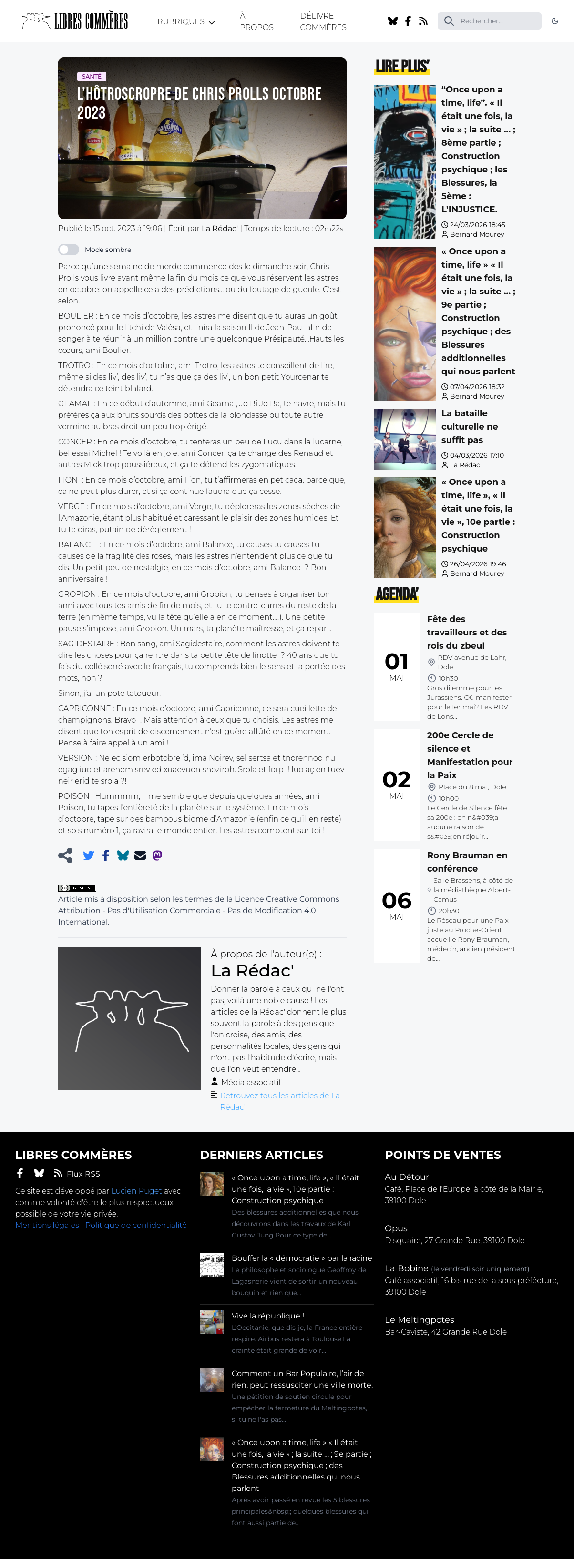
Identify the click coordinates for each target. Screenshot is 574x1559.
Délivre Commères (323, 21)
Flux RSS (76, 1173)
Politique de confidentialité (136, 1225)
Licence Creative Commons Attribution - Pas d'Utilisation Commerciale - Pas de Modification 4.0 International (198, 910)
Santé (92, 76)
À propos (257, 21)
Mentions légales (47, 1225)
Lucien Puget (136, 1191)
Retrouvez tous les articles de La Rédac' (280, 1101)
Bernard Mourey (477, 234)
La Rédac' (466, 465)
